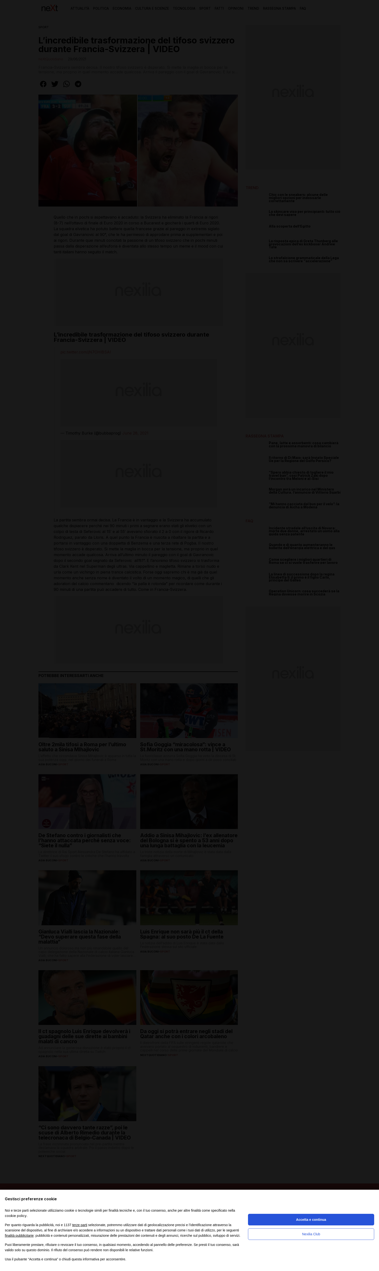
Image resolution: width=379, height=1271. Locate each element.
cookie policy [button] (16, 1216)
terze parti (79, 1225)
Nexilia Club (311, 1234)
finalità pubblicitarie (19, 1235)
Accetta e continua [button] (311, 1220)
